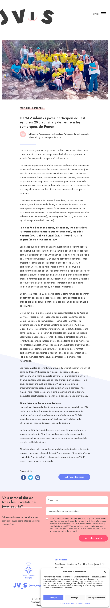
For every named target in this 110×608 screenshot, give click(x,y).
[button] (105, 571)
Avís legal (87, 603)
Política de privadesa (77, 603)
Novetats (58, 133)
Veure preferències (96, 597)
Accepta (53, 597)
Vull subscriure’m (93, 538)
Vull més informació (74, 477)
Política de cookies (64, 603)
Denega (74, 597)
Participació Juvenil (71, 133)
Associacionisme (46, 133)
